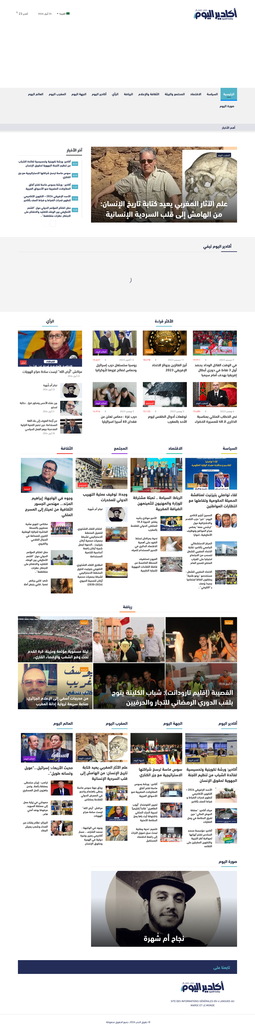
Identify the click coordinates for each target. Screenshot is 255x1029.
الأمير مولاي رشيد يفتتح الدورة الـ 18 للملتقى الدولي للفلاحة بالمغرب (144, 523)
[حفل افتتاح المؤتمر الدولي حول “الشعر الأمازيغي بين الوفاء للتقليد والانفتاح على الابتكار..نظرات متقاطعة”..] (62, 557)
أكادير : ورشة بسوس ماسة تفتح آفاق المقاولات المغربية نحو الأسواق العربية (144, 789)
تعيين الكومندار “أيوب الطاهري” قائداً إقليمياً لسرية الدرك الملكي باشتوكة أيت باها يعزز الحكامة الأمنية (144, 812)
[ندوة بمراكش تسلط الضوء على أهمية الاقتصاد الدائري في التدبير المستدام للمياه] (171, 543)
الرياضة (128, 94)
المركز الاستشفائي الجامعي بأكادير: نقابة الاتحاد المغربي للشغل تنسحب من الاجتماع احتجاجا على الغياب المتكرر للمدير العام (199, 553)
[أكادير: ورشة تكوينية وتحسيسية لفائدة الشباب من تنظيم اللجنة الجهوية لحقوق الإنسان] (211, 748)
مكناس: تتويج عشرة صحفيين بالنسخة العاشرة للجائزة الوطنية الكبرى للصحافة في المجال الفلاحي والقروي (35, 533)
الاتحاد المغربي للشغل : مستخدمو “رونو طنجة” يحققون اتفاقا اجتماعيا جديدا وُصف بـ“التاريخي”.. (199, 579)
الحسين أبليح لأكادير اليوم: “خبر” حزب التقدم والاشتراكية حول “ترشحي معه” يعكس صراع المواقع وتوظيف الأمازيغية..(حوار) (198, 524)
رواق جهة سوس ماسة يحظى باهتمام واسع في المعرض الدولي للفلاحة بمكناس (90, 793)
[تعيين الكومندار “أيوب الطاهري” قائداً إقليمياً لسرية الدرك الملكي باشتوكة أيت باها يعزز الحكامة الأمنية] (171, 810)
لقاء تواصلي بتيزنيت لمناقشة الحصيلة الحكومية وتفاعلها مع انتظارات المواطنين (213, 500)
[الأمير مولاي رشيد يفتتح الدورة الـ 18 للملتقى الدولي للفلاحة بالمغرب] (171, 523)
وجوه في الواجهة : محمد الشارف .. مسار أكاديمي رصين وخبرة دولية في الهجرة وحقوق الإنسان (91, 835)
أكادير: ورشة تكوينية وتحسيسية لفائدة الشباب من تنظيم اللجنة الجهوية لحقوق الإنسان (211, 774)
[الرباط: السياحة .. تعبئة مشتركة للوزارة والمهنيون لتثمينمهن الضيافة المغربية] (156, 475)
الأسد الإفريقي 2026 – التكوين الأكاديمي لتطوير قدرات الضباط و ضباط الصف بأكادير (199, 795)
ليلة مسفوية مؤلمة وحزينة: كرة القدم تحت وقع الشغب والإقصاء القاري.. (58, 653)
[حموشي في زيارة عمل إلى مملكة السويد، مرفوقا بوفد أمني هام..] (62, 807)
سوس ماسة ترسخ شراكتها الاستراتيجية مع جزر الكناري (160, 771)
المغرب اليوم (57, 94)
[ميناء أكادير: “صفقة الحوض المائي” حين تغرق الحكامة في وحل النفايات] (226, 815)
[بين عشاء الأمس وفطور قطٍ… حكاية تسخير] (71, 408)
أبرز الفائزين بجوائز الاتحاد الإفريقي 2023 (169, 367)
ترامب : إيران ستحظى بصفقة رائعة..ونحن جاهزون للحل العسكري (35, 786)
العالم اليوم (35, 94)
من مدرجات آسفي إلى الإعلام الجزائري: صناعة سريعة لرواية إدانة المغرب (57, 700)
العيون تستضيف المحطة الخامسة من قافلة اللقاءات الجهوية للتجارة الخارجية (144, 564)
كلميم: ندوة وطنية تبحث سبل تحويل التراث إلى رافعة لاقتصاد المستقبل (144, 834)
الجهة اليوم (79, 94)
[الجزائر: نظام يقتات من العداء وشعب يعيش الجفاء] (62, 828)
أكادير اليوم (99, 94)
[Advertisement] (127, 58)
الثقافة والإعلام (148, 94)
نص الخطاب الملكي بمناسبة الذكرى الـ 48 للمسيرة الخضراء (216, 419)
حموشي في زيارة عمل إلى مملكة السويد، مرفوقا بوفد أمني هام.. (35, 807)
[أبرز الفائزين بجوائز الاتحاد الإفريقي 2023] (165, 343)
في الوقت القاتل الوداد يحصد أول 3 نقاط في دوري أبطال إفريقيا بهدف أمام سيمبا (216, 369)
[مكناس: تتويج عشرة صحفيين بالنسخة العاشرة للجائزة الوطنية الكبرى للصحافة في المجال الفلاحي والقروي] (62, 529)
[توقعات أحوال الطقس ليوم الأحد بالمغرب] (165, 394)
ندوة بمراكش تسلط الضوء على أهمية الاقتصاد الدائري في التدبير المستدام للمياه (144, 544)
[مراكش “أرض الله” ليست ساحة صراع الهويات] (50, 349)
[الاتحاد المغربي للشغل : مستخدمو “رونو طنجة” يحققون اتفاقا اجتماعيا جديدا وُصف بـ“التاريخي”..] (226, 577)
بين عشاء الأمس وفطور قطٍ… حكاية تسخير (38, 404)
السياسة (212, 94)
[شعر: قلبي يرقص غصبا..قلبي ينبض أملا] (62, 585)
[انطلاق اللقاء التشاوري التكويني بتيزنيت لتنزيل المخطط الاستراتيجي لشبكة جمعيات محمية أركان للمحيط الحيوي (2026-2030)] (117, 570)
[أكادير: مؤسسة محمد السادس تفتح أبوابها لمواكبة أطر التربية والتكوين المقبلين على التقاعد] (226, 836)
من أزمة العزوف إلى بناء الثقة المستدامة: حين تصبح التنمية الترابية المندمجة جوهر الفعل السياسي (39, 424)
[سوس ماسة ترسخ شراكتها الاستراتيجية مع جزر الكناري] (156, 748)
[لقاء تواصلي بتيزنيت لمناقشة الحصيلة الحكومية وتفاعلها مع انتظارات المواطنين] (211, 474)
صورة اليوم (227, 106)
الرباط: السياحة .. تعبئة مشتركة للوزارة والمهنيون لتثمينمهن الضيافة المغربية (157, 502)
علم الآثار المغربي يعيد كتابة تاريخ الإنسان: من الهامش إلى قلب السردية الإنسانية (164, 208)
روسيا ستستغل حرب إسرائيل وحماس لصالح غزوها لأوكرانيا (116, 367)
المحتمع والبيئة (175, 94)
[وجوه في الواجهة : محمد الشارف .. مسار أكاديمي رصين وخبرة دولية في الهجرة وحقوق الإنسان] (117, 833)
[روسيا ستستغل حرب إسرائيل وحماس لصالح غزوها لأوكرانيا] (115, 343)
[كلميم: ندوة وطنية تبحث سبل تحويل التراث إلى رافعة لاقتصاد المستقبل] (171, 834)
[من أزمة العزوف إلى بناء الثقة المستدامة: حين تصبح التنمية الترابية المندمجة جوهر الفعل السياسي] (71, 426)
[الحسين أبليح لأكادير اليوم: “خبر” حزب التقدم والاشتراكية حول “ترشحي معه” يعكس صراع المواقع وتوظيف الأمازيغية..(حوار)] (226, 520)
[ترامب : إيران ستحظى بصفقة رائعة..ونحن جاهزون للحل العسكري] (62, 787)
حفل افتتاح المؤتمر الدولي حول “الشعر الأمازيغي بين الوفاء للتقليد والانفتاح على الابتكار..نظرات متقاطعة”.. (36, 561)
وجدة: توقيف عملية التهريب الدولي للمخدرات (105, 496)
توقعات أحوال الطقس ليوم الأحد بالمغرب (167, 419)
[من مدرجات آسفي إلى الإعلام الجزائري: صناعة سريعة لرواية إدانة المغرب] (55, 686)
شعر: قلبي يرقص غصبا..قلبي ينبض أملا (36, 582)
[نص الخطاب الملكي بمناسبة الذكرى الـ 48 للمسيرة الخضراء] (215, 394)
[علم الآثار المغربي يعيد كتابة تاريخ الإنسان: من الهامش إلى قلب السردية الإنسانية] (164, 185)
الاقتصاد (195, 94)
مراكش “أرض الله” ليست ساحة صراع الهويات (52, 371)
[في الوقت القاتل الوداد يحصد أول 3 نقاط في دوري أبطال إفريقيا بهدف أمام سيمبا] (215, 343)
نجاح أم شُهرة (50, 384)
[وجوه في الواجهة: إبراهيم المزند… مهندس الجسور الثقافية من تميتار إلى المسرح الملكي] (47, 475)
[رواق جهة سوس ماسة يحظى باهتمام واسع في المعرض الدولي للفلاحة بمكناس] (117, 793)
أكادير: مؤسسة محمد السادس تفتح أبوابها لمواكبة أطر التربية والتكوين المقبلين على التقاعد (199, 838)
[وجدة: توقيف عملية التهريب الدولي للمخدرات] (102, 473)
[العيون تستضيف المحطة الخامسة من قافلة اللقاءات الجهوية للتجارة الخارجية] (171, 564)
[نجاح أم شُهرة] (71, 390)
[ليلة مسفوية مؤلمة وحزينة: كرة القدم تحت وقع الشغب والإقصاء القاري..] (55, 639)
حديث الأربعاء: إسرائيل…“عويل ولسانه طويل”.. (49, 770)
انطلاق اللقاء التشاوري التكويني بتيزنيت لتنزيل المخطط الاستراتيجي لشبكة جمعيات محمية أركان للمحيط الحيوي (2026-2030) (90, 574)
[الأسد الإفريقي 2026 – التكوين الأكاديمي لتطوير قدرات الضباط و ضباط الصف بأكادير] (226, 795)
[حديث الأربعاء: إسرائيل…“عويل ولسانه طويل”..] (47, 748)
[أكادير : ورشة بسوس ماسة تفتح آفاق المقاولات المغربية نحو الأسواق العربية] (171, 789)
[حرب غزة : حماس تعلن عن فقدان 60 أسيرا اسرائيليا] (115, 394)
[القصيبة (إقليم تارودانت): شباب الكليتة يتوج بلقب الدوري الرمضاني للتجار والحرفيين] (165, 662)
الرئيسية (228, 94)
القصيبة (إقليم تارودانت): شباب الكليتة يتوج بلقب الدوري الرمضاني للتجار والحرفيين (172, 696)
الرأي (115, 94)
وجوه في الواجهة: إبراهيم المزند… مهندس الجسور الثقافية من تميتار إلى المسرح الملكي (49, 506)
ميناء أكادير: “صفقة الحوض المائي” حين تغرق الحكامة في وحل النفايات (199, 815)
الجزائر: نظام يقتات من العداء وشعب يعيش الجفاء (35, 826)
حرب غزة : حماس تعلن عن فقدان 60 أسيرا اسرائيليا (119, 419)
